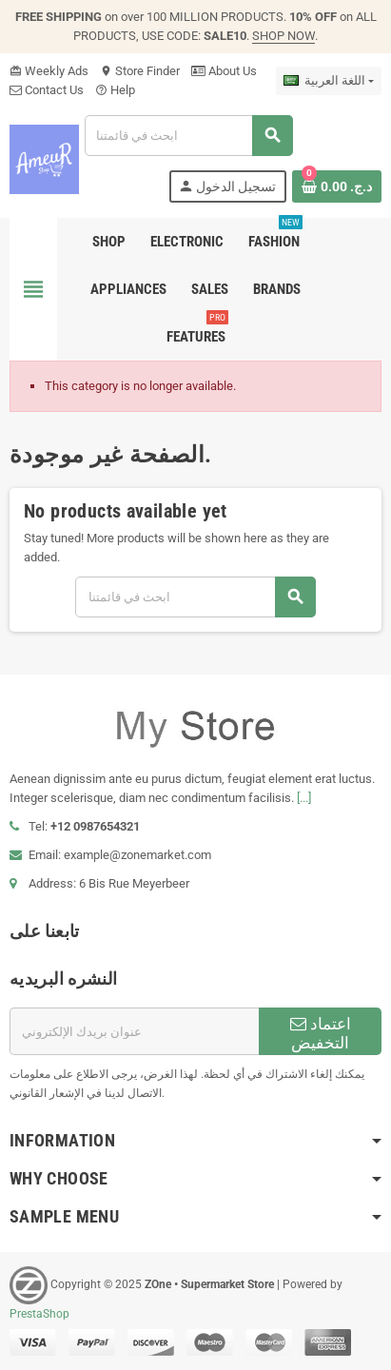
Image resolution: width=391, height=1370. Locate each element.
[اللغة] (328, 81)
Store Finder (140, 71)
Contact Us (47, 90)
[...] (304, 798)
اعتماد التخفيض (320, 1033)
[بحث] (188, 135)
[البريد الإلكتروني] (134, 1031)
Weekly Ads (49, 71)
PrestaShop (39, 1314)
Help (115, 90)
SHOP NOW (283, 36)
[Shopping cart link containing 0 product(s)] (336, 186)
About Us (224, 71)
